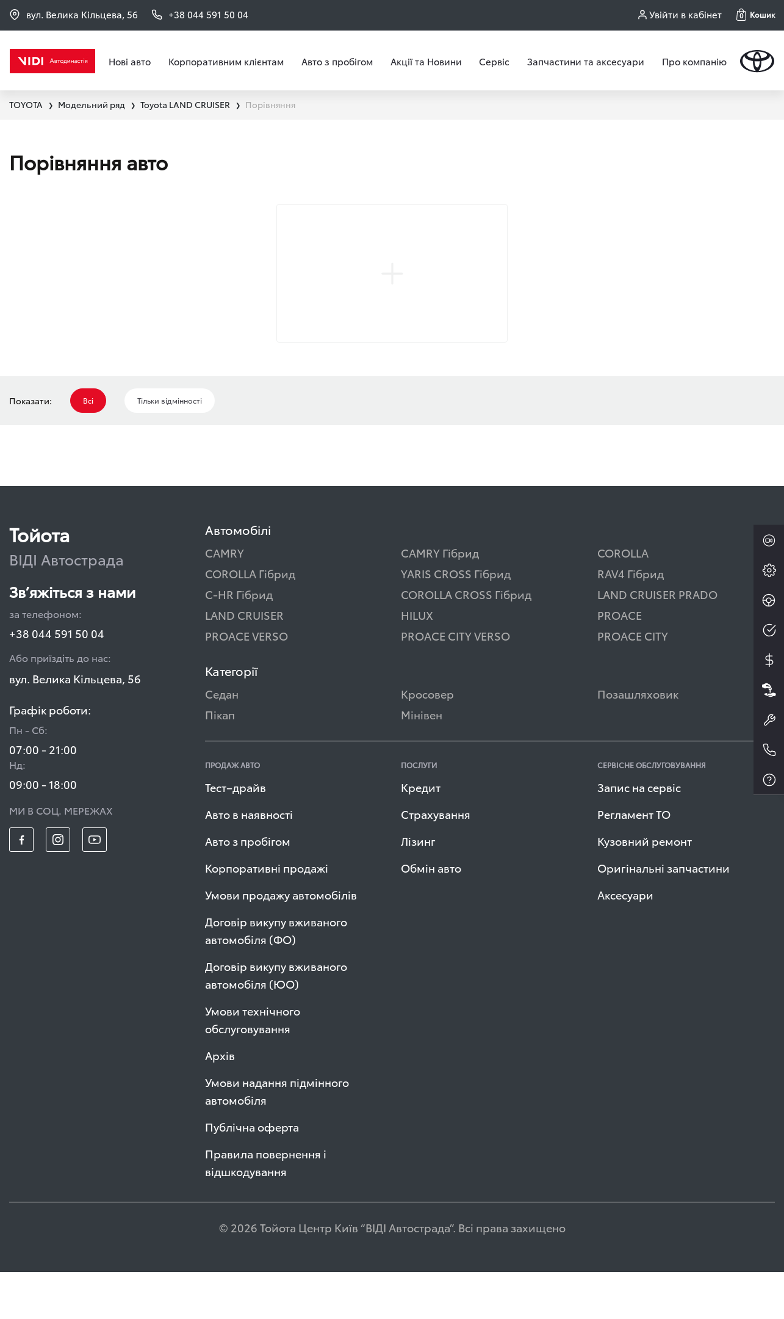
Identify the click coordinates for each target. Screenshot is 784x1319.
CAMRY (224, 599)
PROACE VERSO (246, 682)
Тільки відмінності (169, 447)
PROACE (619, 661)
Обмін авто (431, 914)
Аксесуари (625, 941)
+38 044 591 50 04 (56, 680)
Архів (220, 1102)
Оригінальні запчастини (663, 914)
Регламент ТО (634, 860)
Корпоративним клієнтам (226, 61)
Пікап (220, 761)
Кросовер (427, 740)
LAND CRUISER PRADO (657, 641)
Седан (222, 740)
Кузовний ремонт (644, 887)
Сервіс (494, 61)
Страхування (435, 860)
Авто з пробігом (337, 61)
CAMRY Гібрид (440, 599)
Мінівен (421, 761)
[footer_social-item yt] (94, 886)
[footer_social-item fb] (21, 886)
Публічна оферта (252, 1173)
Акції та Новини (426, 61)
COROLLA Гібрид (250, 620)
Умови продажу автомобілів (281, 941)
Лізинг (418, 887)
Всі (88, 447)
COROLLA (623, 599)
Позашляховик (637, 740)
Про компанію (694, 61)
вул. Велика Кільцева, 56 (73, 14)
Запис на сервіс (639, 833)
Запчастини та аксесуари (585, 61)
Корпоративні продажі (266, 914)
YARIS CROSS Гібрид (456, 620)
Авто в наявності (249, 860)
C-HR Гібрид (239, 641)
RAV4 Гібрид (630, 620)
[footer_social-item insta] (58, 886)
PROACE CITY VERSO (455, 682)
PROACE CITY (632, 682)
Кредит (421, 833)
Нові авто (130, 61)
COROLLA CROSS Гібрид (466, 641)
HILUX (417, 661)
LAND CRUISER (244, 661)
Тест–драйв (235, 833)
